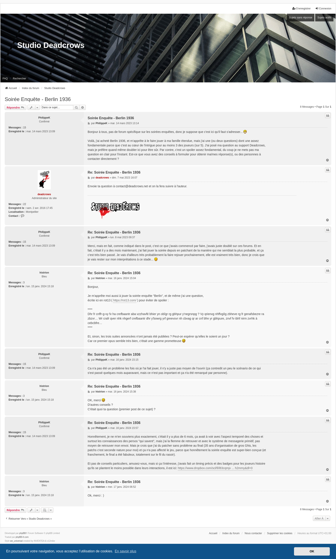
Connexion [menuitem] (323, 8)
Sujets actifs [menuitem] (324, 17)
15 (24, 127)
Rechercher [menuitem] (19, 78)
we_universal (16, 541)
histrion (44, 272)
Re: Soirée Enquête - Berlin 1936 (114, 172)
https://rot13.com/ (124, 300)
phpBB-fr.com (22, 537)
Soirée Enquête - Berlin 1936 (38, 99)
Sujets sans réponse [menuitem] (300, 17)
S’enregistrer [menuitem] (301, 8)
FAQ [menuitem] (5, 78)
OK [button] (312, 551)
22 (24, 204)
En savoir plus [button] (125, 551)
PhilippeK (44, 117)
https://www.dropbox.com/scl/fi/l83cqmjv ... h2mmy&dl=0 (215, 468)
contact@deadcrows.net (132, 186)
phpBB (22, 533)
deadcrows (44, 194)
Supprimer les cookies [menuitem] (279, 533)
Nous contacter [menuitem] (253, 533)
